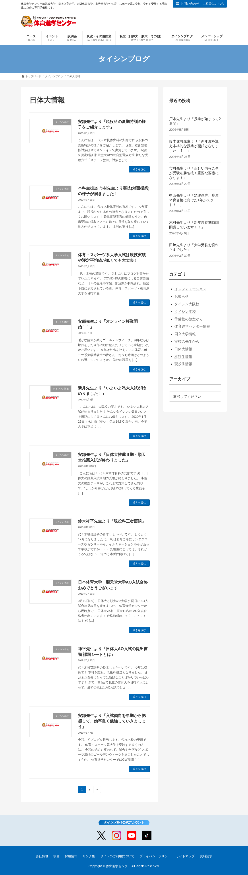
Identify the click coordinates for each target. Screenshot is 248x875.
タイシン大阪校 (186, 304)
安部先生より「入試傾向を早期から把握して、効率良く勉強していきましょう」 (112, 721)
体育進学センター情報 (192, 326)
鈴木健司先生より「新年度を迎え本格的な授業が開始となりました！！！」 (194, 145)
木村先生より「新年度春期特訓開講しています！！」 (194, 225)
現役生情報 (183, 364)
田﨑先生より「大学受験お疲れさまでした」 (194, 247)
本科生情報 (183, 356)
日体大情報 (183, 349)
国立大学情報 (185, 334)
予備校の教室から (188, 319)
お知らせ (181, 296)
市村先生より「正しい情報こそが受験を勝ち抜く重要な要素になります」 (194, 173)
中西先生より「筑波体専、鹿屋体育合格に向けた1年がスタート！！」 (194, 200)
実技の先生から (186, 341)
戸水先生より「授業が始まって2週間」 (195, 121)
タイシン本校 (185, 311)
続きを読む (139, 169)
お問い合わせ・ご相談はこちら (200, 3)
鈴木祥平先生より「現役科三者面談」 (112, 521)
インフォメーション (190, 289)
